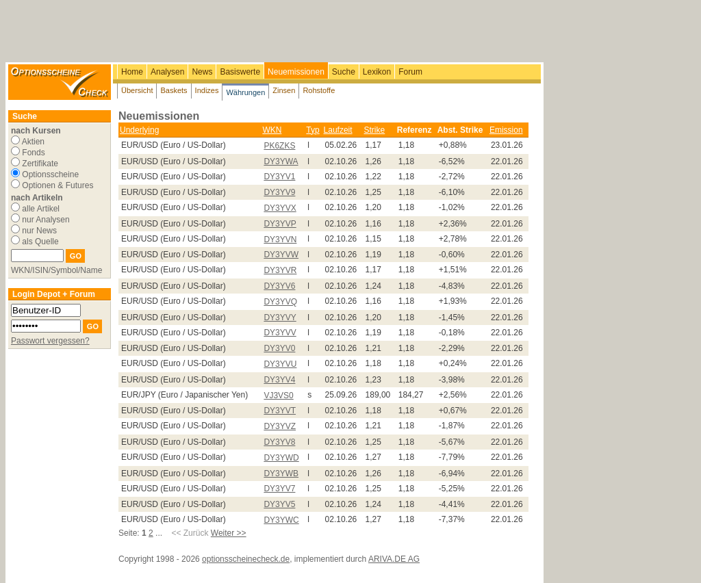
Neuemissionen (296, 72)
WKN (271, 130)
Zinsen (283, 90)
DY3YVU (280, 364)
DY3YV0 (279, 348)
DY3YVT (280, 410)
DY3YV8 (279, 442)
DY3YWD (281, 458)
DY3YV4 (279, 380)
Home (132, 72)
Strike (374, 130)
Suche (343, 72)
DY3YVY (280, 317)
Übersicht (137, 90)
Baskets (173, 90)
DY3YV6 (279, 286)
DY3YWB (281, 473)
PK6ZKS (279, 146)
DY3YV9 (279, 192)
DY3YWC (281, 520)
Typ (312, 130)
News (202, 72)
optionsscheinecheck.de (246, 559)
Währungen (245, 92)
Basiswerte (240, 72)
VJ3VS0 (278, 395)
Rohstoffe (319, 90)
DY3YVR (280, 270)
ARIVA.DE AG (394, 559)
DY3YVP (280, 224)
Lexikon (377, 72)
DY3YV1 (279, 176)
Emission (506, 130)
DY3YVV (280, 332)
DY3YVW (281, 254)
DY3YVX (280, 208)
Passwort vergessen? (50, 341)
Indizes (207, 90)
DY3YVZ (280, 426)
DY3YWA (281, 161)
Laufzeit (338, 130)
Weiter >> (228, 533)
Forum (410, 72)
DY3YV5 (279, 504)
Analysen (167, 72)
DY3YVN (280, 239)
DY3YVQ (280, 302)
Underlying (139, 130)
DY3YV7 (279, 488)
